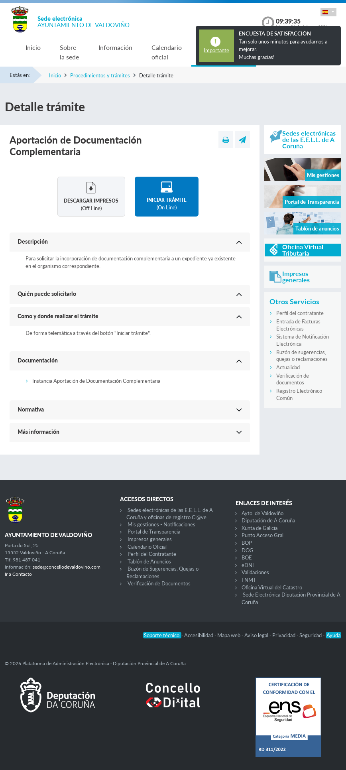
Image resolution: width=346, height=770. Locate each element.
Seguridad (311, 635)
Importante (216, 50)
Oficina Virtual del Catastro (272, 587)
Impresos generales (150, 539)
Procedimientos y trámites (100, 75)
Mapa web (229, 635)
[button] (328, 12)
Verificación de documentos (292, 379)
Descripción (33, 241)
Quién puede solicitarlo (47, 293)
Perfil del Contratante (152, 554)
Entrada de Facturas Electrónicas (298, 325)
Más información (38, 431)
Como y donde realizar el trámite (58, 316)
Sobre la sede (69, 52)
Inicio (33, 47)
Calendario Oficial (147, 547)
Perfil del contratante (300, 313)
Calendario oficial (166, 52)
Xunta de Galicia (259, 528)
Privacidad (284, 635)
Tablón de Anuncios (149, 561)
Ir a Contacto (18, 574)
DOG (248, 550)
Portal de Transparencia (154, 531)
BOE (247, 557)
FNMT (249, 580)
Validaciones (255, 572)
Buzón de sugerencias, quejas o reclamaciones (302, 355)
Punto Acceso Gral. (263, 535)
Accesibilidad (199, 635)
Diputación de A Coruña (268, 520)
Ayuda (333, 635)
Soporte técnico (162, 635)
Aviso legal (256, 635)
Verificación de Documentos (159, 583)
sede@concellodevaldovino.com (66, 567)
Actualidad (288, 367)
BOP (247, 543)
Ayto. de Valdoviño (262, 513)
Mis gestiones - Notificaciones (161, 524)
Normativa (31, 409)
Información (115, 47)
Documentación (38, 360)
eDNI (248, 565)
